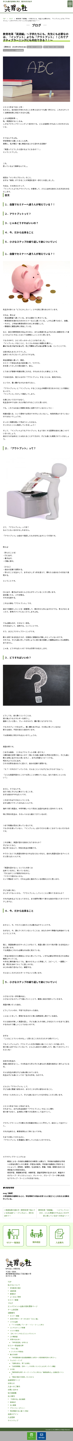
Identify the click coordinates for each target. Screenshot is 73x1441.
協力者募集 (12, 1393)
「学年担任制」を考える (19, 1342)
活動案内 (11, 1312)
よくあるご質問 (15, 1297)
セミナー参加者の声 (15, 1345)
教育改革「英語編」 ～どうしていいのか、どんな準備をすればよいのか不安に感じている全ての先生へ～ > (53, 1213)
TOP (4, 18)
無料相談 (41, 1436)
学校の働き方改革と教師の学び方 (53, 47)
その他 (12, 1369)
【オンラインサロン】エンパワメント (23, 1333)
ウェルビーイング (16, 1360)
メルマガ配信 (14, 1330)
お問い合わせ (13, 1389)
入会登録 (11, 1417)
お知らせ (11, 1383)
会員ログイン (13, 1414)
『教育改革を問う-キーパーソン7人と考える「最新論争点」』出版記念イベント (37, 1373)
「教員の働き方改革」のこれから (22, 1377)
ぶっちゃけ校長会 (17, 1351)
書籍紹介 (13, 1294)
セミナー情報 (13, 1300)
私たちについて (14, 1285)
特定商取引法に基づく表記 (19, 1411)
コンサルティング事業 (17, 1328)
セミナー (31, 1436)
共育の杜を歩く (15, 1339)
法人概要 (13, 1405)
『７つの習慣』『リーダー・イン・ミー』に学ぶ (27, 1325)
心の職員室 (14, 1336)
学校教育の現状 (15, 1288)
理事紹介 (13, 1402)
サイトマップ (13, 1420)
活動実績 (13, 1291)
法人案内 (11, 1396)
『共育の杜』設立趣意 (17, 1399)
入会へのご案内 (14, 1386)
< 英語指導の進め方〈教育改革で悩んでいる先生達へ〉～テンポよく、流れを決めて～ (19, 1213)
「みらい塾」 (14, 1348)
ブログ (11, 18)
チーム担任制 (13, 1309)
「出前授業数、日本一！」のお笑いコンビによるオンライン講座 (33, 1366)
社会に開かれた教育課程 (34, 47)
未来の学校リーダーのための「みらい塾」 (24, 1319)
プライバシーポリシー (17, 1408)
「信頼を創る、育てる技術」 (21, 1363)
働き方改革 (14, 1354)
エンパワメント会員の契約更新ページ (22, 1306)
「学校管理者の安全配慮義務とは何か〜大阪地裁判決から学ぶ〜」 (34, 1357)
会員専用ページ (14, 1380)
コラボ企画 (14, 1322)
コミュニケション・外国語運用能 (13, 50)
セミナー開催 (14, 1316)
